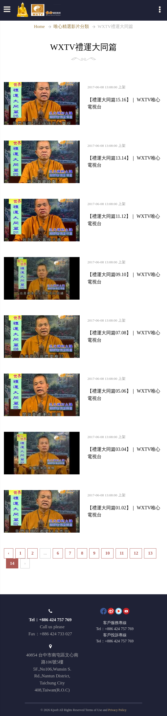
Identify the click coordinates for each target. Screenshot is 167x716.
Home (39, 26)
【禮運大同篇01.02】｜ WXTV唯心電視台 (125, 505)
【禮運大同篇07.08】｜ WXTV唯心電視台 (125, 331)
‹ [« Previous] (8, 553)
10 (107, 553)
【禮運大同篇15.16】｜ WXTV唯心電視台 (125, 97)
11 (122, 553)
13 (150, 553)
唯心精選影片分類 (71, 26)
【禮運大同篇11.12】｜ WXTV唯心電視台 (125, 214)
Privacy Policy (117, 710)
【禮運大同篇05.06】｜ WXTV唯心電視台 (125, 389)
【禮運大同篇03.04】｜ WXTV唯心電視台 (125, 447)
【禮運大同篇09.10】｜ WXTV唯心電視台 (125, 272)
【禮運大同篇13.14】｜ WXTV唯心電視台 (125, 156)
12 (136, 553)
